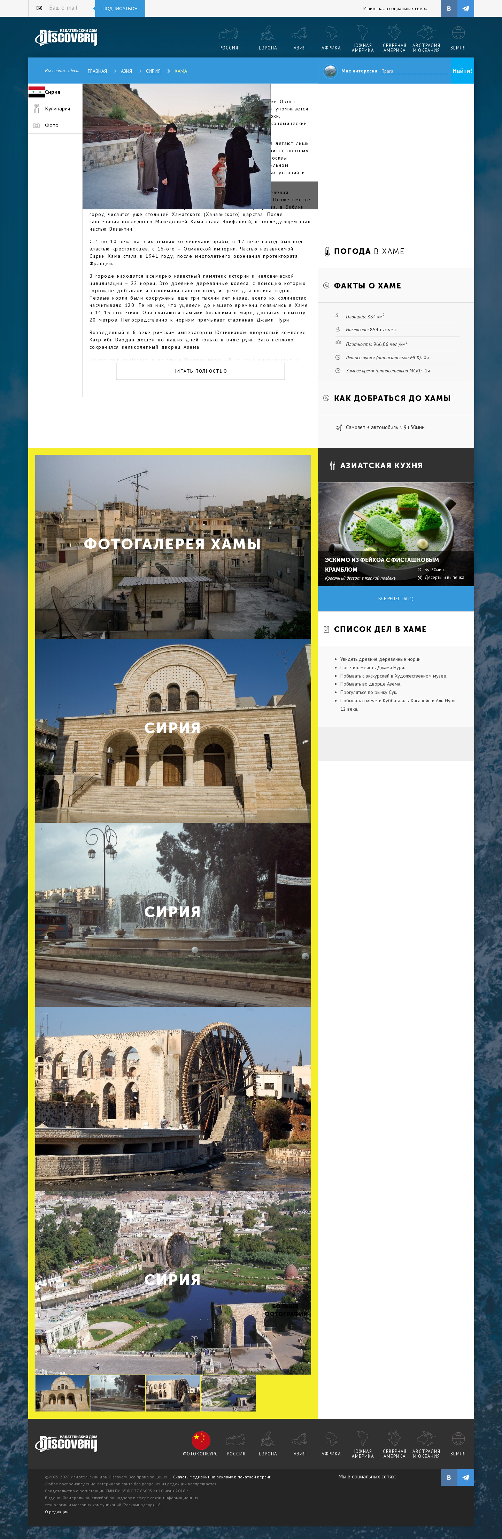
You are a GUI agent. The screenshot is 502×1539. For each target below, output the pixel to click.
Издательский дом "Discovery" (66, 38)
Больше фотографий (285, 1310)
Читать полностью (200, 371)
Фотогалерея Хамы (173, 544)
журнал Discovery (66, 1444)
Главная (97, 71)
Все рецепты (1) (396, 599)
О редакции (57, 1511)
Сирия (153, 71)
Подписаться (120, 8)
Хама (181, 71)
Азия (126, 71)
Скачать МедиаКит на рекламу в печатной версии (222, 1476)
